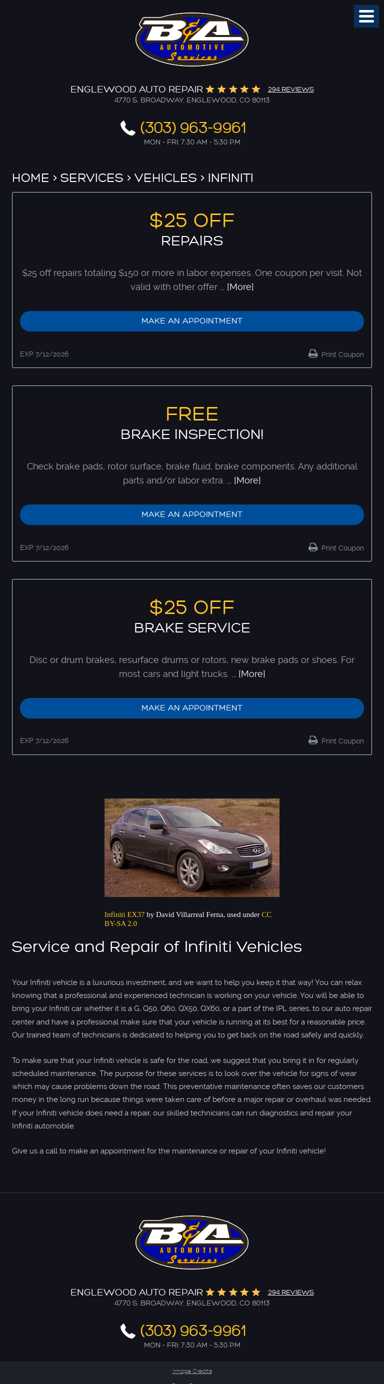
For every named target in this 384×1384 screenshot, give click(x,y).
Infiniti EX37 (124, 914)
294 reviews (291, 89)
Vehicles (165, 178)
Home (31, 178)
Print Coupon (342, 354)
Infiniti (231, 178)
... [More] (236, 287)
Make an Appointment (192, 321)
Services (92, 178)
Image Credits (192, 1371)
